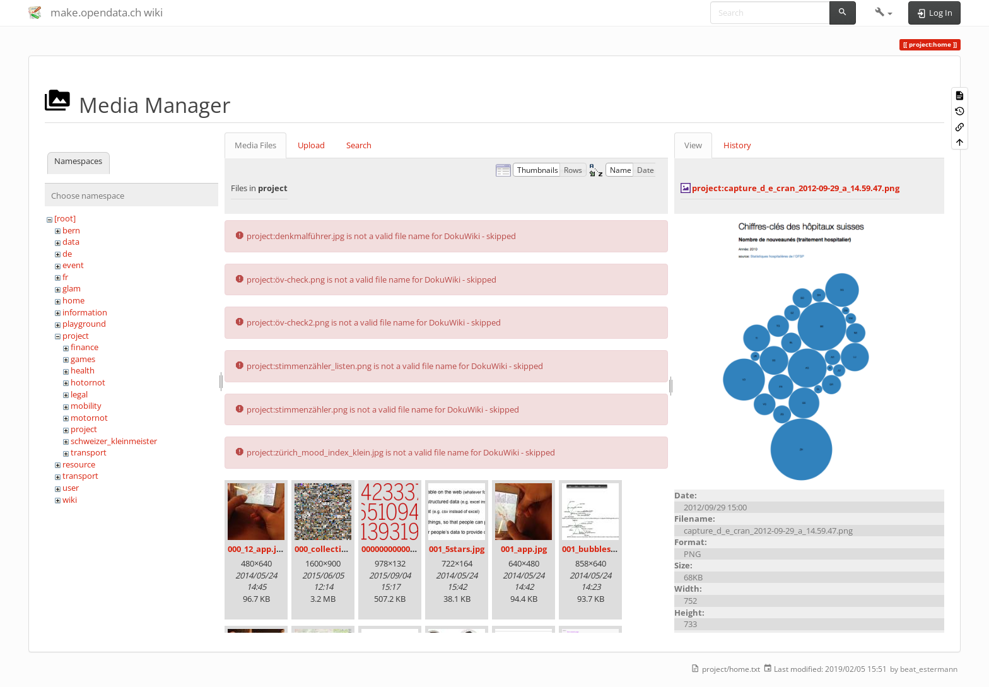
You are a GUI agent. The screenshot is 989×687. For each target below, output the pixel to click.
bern (71, 230)
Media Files (255, 145)
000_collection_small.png (345, 549)
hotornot (88, 382)
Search (359, 145)
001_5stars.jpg (456, 549)
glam (71, 288)
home (73, 300)
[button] (884, 12)
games (83, 359)
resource (78, 464)
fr (65, 277)
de (67, 253)
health (83, 370)
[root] (65, 218)
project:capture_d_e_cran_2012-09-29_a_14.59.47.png (795, 188)
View (693, 145)
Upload (311, 145)
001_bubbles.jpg (593, 549)
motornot (89, 417)
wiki (69, 499)
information (84, 312)
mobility (86, 405)
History (737, 145)
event (73, 265)
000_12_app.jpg (257, 549)
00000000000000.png (401, 549)
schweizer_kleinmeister (114, 441)
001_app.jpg (524, 549)
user (70, 487)
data (70, 241)
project (75, 335)
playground (84, 323)
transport (89, 452)
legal (79, 394)
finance (84, 347)
